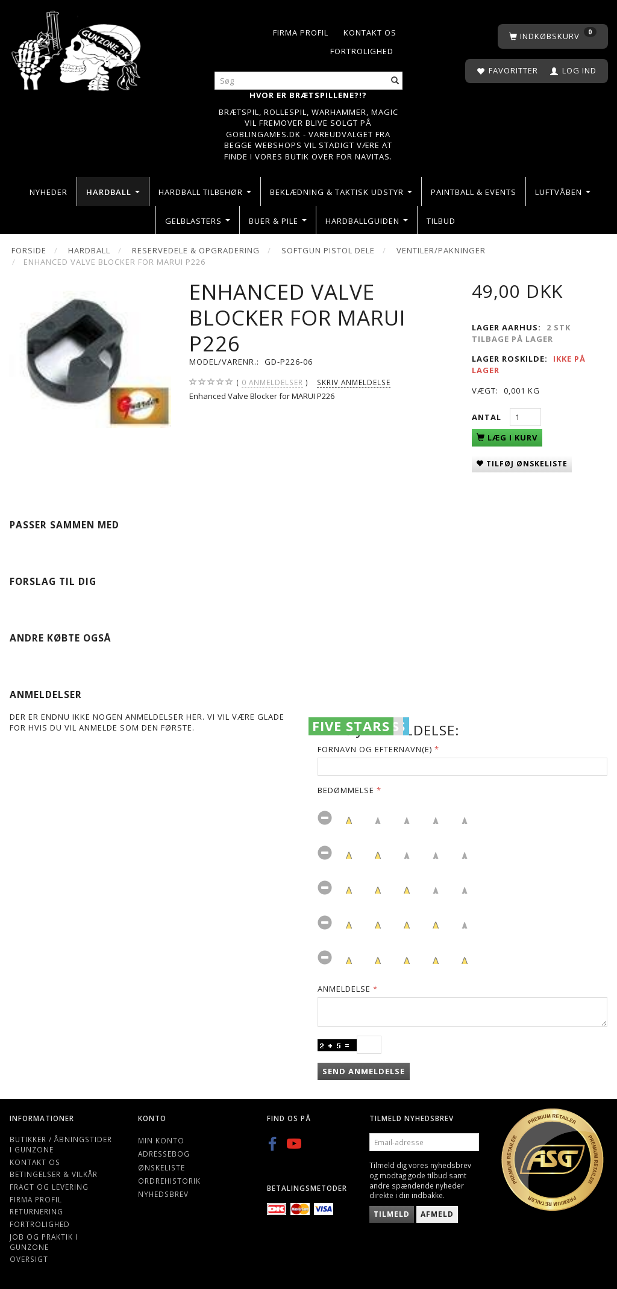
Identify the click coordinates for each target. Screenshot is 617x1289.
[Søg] (395, 81)
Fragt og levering (49, 1187)
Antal (488, 417)
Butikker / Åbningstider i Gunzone (61, 1144)
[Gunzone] (77, 48)
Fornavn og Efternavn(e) (375, 749)
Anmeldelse (344, 988)
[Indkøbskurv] (553, 36)
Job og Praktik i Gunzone (44, 1242)
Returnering (36, 1211)
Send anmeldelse (363, 1071)
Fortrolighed (361, 51)
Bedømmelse (346, 790)
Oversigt (29, 1259)
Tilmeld (392, 1214)
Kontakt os (369, 32)
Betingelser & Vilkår (54, 1174)
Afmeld (437, 1214)
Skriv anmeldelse (353, 382)
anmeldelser (272, 382)
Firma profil (300, 32)
